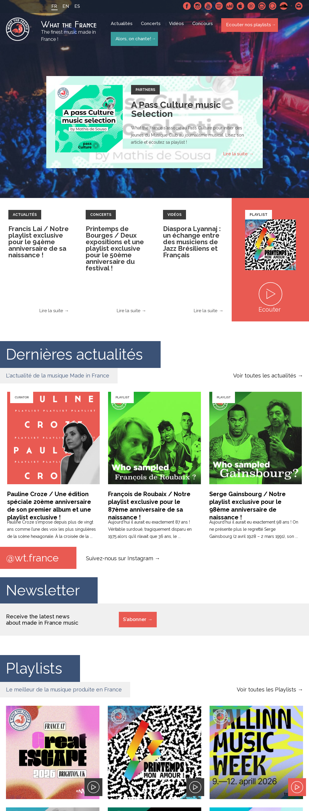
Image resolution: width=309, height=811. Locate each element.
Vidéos (177, 27)
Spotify (219, 6)
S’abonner (134, 621)
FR (50, 6)
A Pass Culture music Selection (176, 110)
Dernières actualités (74, 356)
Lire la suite (235, 155)
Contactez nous (299, 6)
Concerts (152, 27)
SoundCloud (284, 6)
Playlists (34, 670)
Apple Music (241, 6)
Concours (203, 27)
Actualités (123, 27)
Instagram (198, 6)
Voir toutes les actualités (264, 377)
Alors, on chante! (132, 38)
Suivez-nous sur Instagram (119, 560)
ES (73, 6)
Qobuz (273, 6)
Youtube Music (251, 6)
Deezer (230, 6)
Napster (262, 6)
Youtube (208, 6)
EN (62, 6)
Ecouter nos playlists (247, 27)
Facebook (187, 6)
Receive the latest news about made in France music (42, 621)
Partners (145, 91)
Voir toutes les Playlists (266, 691)
